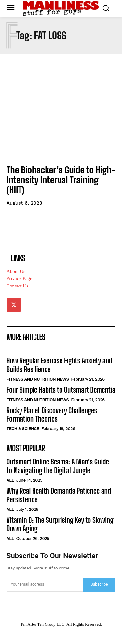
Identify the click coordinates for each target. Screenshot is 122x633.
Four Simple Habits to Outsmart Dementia (61, 389)
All (10, 480)
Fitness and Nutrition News (38, 379)
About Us (16, 271)
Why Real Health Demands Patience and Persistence (59, 495)
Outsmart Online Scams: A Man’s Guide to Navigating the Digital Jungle (58, 466)
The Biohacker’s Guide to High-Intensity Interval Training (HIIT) (61, 179)
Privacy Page (19, 278)
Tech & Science (23, 428)
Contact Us (17, 285)
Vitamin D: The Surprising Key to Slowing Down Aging (60, 524)
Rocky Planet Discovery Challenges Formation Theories (52, 414)
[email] (45, 585)
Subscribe (99, 584)
